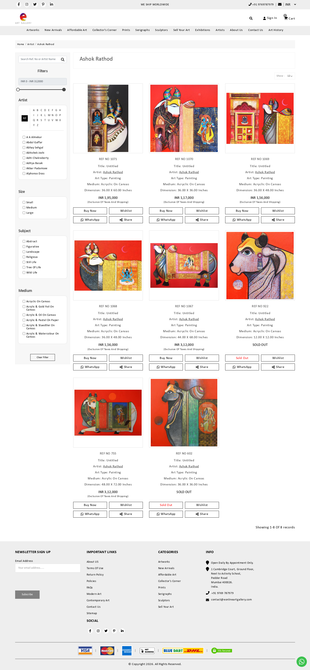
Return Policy (95, 574)
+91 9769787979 (261, 4)
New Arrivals (53, 30)
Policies (91, 581)
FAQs (90, 587)
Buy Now (90, 211)
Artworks (33, 30)
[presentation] (39, 580)
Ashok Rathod (113, 172)
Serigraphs (142, 30)
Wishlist (126, 211)
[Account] (265, 18)
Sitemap (92, 613)
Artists (220, 30)
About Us (236, 30)
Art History (276, 30)
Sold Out (242, 358)
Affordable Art (77, 30)
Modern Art (94, 594)
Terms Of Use (95, 568)
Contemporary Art (98, 600)
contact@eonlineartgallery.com (231, 599)
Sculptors (161, 30)
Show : (281, 76)
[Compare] (278, 4)
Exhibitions (202, 30)
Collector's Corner (104, 30)
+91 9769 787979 (222, 593)
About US (92, 561)
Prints (126, 30)
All (25, 118)
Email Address (24, 561)
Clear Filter (43, 357)
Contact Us (255, 30)
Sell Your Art (181, 30)
